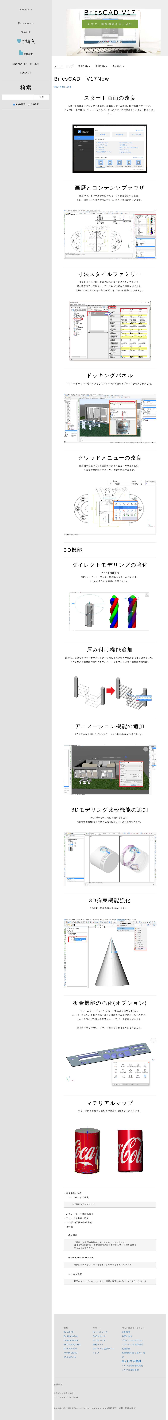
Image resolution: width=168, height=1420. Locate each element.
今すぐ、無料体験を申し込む (109, 24)
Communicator (71, 1340)
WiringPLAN (70, 1357)
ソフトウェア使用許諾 (132, 1344)
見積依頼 (126, 1349)
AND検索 (19, 104)
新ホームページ (26, 23)
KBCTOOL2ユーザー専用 (26, 64)
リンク (96, 1353)
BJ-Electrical (70, 1349)
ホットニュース (100, 1332)
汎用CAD (101, 66)
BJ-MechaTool (71, 1336)
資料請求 (26, 53)
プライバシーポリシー (132, 1340)
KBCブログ (26, 73)
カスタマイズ (99, 1340)
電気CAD (84, 66)
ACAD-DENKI (71, 1353)
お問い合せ (127, 1336)
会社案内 (118, 66)
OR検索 (33, 104)
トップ (69, 66)
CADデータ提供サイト (103, 1349)
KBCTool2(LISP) (72, 1344)
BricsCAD (69, 1332)
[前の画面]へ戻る (63, 87)
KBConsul (26, 9)
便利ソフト (98, 1344)
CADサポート (99, 1336)
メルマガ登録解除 (130, 1370)
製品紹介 (26, 32)
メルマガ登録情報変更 (132, 1366)
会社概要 (126, 1332)
